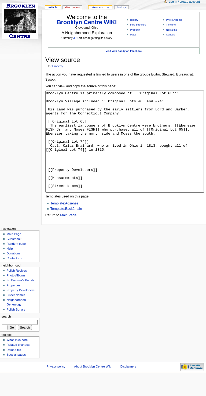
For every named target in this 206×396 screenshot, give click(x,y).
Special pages (16, 374)
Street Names (15, 315)
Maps (133, 34)
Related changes (18, 364)
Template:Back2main (66, 229)
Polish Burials (15, 329)
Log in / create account (184, 1)
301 (75, 38)
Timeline (171, 24)
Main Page (68, 235)
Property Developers (20, 310)
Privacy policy (55, 386)
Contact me (14, 278)
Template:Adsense (64, 223)
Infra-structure (138, 24)
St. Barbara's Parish (20, 300)
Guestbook (13, 259)
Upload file (13, 370)
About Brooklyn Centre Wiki (93, 386)
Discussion (72, 7)
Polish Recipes (16, 290)
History (134, 19)
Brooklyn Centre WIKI (87, 22)
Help (9, 268)
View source (100, 7)
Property (135, 29)
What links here (17, 360)
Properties (13, 305)
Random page (16, 263)
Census (170, 34)
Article (52, 7)
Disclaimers (128, 386)
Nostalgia (171, 29)
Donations (13, 273)
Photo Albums (174, 19)
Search (6, 336)
